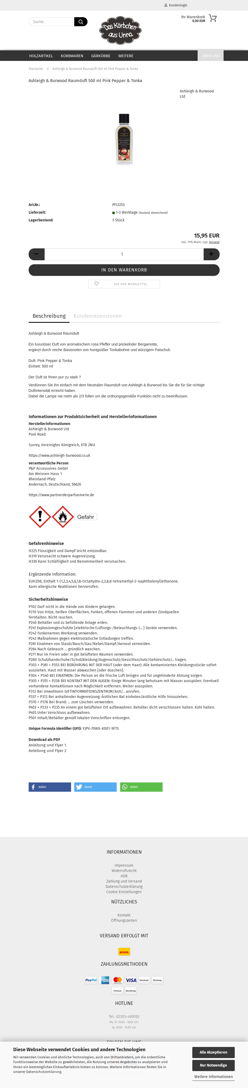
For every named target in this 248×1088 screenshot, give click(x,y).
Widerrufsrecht (124, 870)
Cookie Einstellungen (124, 892)
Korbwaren (72, 55)
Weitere (125, 55)
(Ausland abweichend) (153, 212)
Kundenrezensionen (97, 316)
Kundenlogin (175, 5)
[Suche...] (81, 21)
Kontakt (124, 915)
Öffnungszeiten (124, 920)
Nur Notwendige (213, 1065)
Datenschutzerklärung (43, 1072)
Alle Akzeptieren (213, 1052)
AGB (124, 876)
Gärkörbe (100, 55)
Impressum (124, 865)
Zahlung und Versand (124, 881)
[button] (37, 254)
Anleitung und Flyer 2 (47, 750)
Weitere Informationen (213, 1076)
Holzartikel (41, 55)
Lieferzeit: (37, 212)
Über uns (211, 55)
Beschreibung (49, 316)
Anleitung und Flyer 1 (47, 745)
